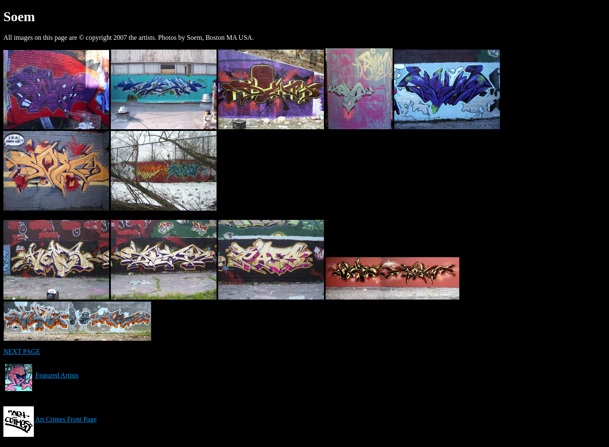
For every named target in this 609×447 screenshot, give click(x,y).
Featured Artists (41, 375)
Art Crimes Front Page (49, 419)
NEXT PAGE (21, 351)
